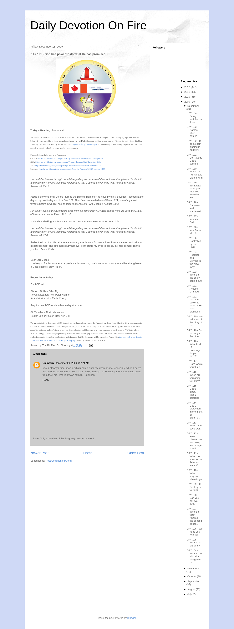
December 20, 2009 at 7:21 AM (72, 363)
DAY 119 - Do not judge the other (194, 333)
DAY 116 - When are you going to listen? (193, 376)
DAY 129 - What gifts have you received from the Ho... (194, 190)
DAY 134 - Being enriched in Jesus (194, 118)
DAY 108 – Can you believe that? (193, 499)
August (191, 589)
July (190, 594)
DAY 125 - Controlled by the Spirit (194, 242)
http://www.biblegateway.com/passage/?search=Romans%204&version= (68, 162)
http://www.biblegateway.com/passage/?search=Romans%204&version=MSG (72, 169)
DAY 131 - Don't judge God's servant (194, 159)
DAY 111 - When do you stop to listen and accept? (194, 459)
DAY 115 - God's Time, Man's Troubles (193, 391)
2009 (187, 101)
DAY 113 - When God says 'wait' (194, 425)
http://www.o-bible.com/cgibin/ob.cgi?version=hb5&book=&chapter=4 (70, 158)
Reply (46, 379)
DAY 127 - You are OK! (192, 219)
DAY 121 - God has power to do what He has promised (194, 304)
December (193, 105)
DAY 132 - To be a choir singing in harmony (194, 145)
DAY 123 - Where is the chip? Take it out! (194, 276)
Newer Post (39, 453)
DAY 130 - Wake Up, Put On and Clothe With (194, 173)
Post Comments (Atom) (59, 460)
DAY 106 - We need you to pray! (194, 531)
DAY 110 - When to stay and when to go (194, 475)
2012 (187, 87)
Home (88, 453)
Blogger (131, 617)
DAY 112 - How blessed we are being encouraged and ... (194, 441)
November (193, 568)
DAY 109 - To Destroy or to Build (194, 487)
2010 (187, 96)
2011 (187, 91)
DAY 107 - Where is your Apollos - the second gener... (194, 516)
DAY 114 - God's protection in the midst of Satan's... (194, 410)
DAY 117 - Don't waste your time (195, 364)
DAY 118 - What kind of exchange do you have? (194, 349)
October (192, 576)
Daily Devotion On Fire (88, 25)
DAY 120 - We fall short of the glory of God (194, 321)
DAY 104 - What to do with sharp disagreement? (194, 556)
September (193, 581)
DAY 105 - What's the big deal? (194, 542)
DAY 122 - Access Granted (193, 288)
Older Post (135, 453)
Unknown (48, 363)
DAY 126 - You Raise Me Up (194, 230)
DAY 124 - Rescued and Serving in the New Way (194, 259)
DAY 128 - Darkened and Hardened (194, 207)
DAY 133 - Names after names (192, 131)
